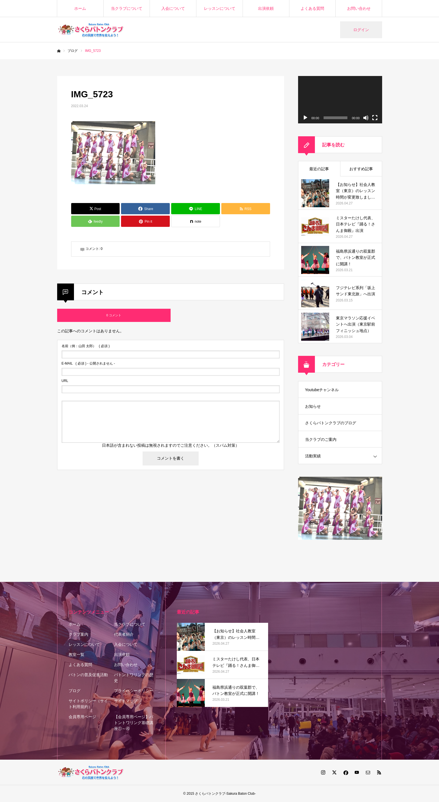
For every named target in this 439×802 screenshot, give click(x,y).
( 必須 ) (86, 346)
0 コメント (113, 315)
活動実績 (313, 456)
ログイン (361, 29)
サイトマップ (126, 701)
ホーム (80, 8)
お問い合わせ (359, 8)
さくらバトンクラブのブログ (330, 423)
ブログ (74, 690)
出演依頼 (266, 8)
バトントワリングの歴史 (133, 677)
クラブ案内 (78, 634)
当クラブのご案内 (320, 439)
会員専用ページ (82, 717)
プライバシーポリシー (133, 690)
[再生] (305, 118)
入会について (173, 8)
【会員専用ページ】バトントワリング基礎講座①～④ (133, 723)
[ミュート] (366, 118)
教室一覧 (76, 654)
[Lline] (195, 208)
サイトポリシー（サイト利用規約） (88, 704)
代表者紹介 (124, 634)
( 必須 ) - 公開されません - (88, 363)
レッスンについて (219, 8)
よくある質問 (312, 8)
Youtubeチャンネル (322, 390)
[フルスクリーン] (375, 118)
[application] (340, 99)
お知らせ (313, 406)
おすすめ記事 (361, 169)
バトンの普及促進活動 (88, 674)
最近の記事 (319, 169)
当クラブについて (126, 8)
